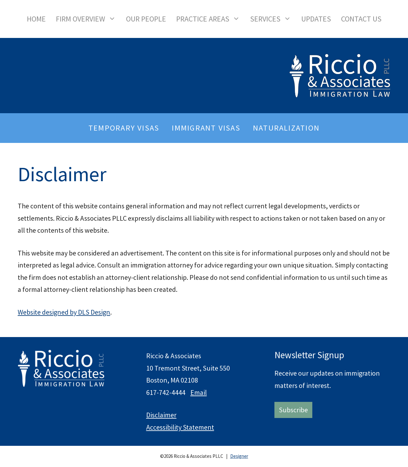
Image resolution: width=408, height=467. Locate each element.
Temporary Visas (123, 128)
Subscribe (293, 409)
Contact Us (361, 19)
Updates (316, 19)
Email (198, 392)
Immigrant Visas (206, 128)
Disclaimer (161, 414)
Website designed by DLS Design (64, 312)
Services (273, 19)
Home (36, 19)
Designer (239, 456)
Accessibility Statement (180, 427)
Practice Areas (210, 19)
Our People (146, 19)
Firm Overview (88, 19)
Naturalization (286, 128)
